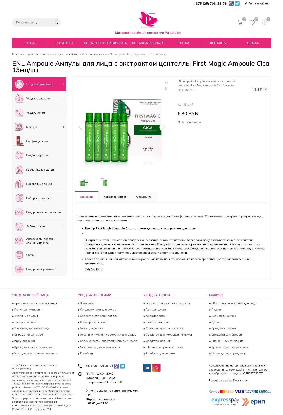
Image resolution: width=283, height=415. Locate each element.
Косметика (64, 43)
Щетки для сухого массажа (164, 347)
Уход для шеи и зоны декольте (35, 353)
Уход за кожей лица (39, 84)
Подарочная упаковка (34, 269)
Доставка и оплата (148, 43)
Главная (29, 43)
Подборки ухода (31, 155)
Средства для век (223, 328)
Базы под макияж (223, 316)
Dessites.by (240, 380)
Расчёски (86, 353)
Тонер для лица (25, 322)
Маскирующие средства (228, 353)
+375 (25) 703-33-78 (99, 365)
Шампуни (86, 303)
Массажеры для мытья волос (100, 347)
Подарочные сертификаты (106, 43)
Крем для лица (24, 341)
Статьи (183, 43)
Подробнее (186, 90)
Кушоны (217, 322)
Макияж (39, 127)
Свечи (24, 255)
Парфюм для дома (32, 141)
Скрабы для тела (157, 322)
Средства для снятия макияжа (35, 303)
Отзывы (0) (144, 197)
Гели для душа (155, 309)
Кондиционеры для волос (97, 309)
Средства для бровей (226, 334)
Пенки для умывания (28, 309)
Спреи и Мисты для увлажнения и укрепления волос (109, 341)
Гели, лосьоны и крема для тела (167, 303)
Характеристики (115, 197)
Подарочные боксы (33, 184)
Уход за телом (39, 113)
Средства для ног (157, 341)
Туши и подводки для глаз (229, 347)
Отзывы (253, 43)
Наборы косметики (32, 198)
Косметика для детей (34, 169)
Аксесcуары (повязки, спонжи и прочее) (34, 241)
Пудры (216, 309)
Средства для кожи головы (98, 316)
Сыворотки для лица (28, 334)
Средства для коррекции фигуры (168, 334)
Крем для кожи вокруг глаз (33, 347)
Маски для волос (91, 328)
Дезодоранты (155, 316)
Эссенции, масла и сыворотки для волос (107, 334)
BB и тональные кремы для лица (233, 303)
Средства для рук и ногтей (164, 328)
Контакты (218, 43)
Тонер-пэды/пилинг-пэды (32, 328)
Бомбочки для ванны (160, 353)
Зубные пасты (39, 226)
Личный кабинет (258, 3)
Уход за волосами (39, 98)
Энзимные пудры (26, 316)
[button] (163, 127)
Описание (86, 197)
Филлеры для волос (93, 322)
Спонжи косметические (227, 341)
